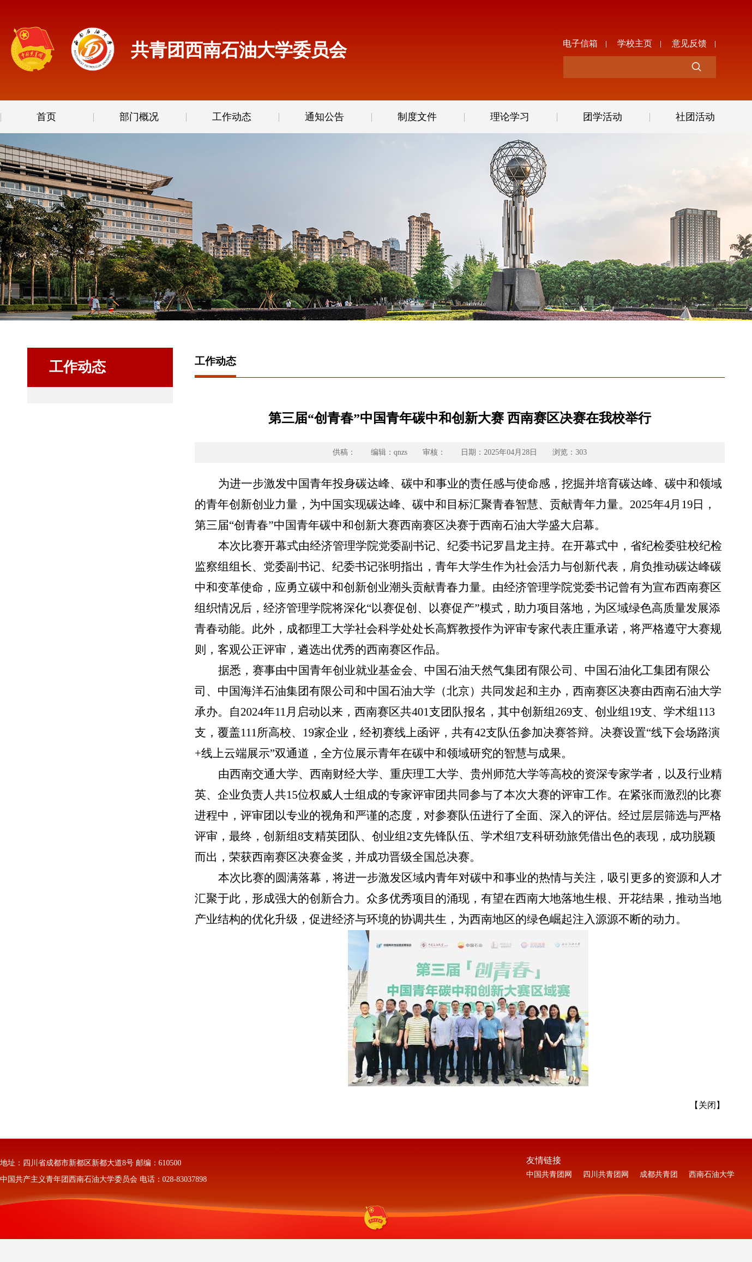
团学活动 (602, 116)
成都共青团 (659, 1174)
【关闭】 (707, 1105)
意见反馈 (689, 42)
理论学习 (510, 116)
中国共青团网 (549, 1174)
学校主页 (634, 42)
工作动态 (231, 116)
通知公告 (324, 116)
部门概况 (139, 116)
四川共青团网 (606, 1174)
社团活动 (695, 116)
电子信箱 (580, 42)
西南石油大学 (712, 1174)
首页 (46, 116)
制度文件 (417, 116)
